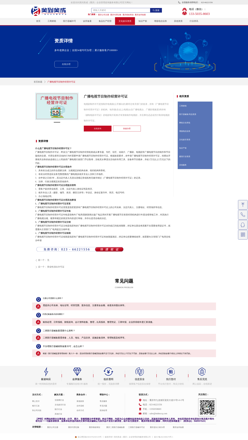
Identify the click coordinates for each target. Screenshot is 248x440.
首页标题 (38, 82)
